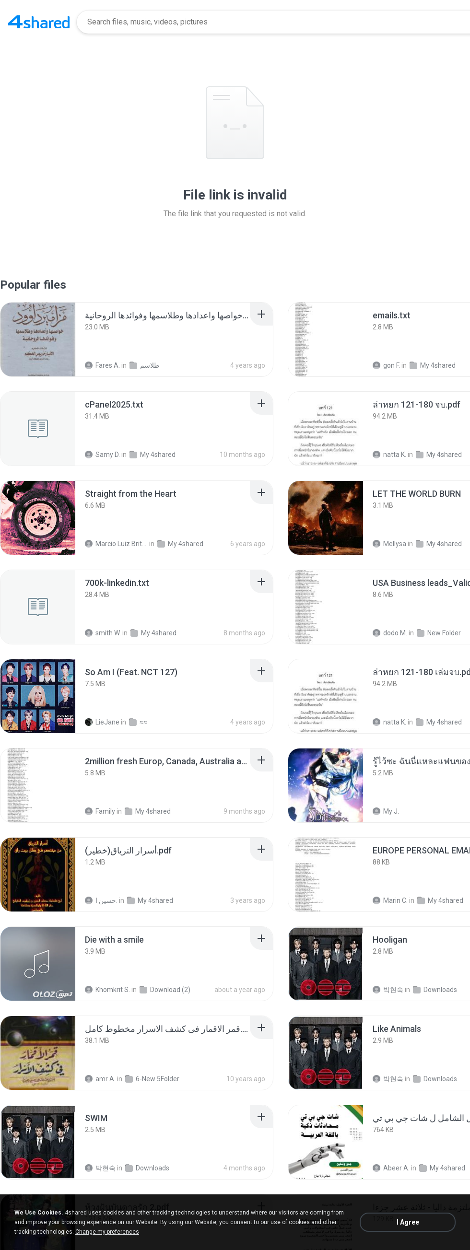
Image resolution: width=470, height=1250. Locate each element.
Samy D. (102, 454)
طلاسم (144, 365)
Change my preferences (107, 1231)
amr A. (100, 1079)
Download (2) (165, 989)
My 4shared (433, 365)
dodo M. (390, 633)
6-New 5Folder (152, 1079)
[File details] (37, 339)
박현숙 (388, 989)
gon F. (386, 365)
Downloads (435, 989)
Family (100, 811)
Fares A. (102, 365)
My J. (386, 811)
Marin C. (390, 900)
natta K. (389, 454)
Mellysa (389, 544)
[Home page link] (39, 22)
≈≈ (138, 722)
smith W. (103, 633)
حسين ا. (101, 900)
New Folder (439, 633)
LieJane (102, 722)
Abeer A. (391, 1168)
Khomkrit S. (107, 989)
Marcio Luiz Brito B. (116, 544)
